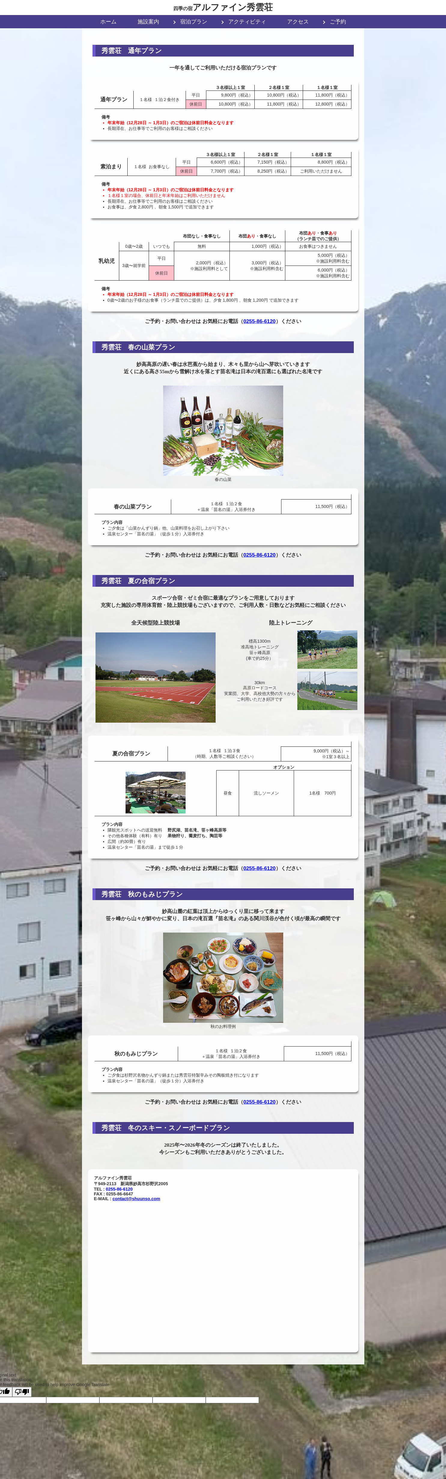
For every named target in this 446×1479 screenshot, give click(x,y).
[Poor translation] (22, 1392)
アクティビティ (247, 22)
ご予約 (338, 22)
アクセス (298, 22)
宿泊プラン (193, 22)
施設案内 (148, 22)
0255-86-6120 (259, 321)
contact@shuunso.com (136, 1198)
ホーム (108, 22)
